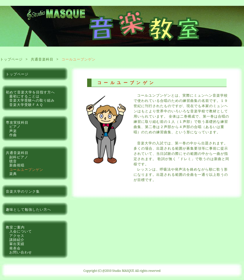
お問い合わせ (20, 252)
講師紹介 (16, 240)
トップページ (11, 59)
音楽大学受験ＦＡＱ (26, 105)
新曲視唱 (16, 165)
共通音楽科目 (42, 59)
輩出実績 (16, 244)
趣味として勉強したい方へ (28, 210)
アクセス (16, 236)
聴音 (13, 161)
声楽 (13, 131)
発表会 (15, 248)
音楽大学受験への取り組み (32, 100)
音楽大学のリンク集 (23, 191)
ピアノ (15, 127)
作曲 (13, 135)
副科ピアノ (18, 157)
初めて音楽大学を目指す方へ (30, 92)
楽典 (13, 174)
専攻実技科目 (17, 122)
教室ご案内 (15, 227)
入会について (20, 231)
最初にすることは (24, 96)
